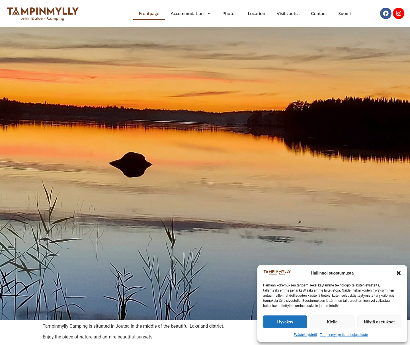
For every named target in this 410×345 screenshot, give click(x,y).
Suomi (344, 13)
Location (256, 13)
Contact (319, 13)
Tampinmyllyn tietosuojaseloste (344, 335)
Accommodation (191, 13)
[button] (398, 273)
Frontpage (149, 13)
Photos (229, 13)
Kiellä (332, 322)
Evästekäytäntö (305, 335)
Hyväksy (285, 322)
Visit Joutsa (288, 13)
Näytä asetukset (379, 322)
